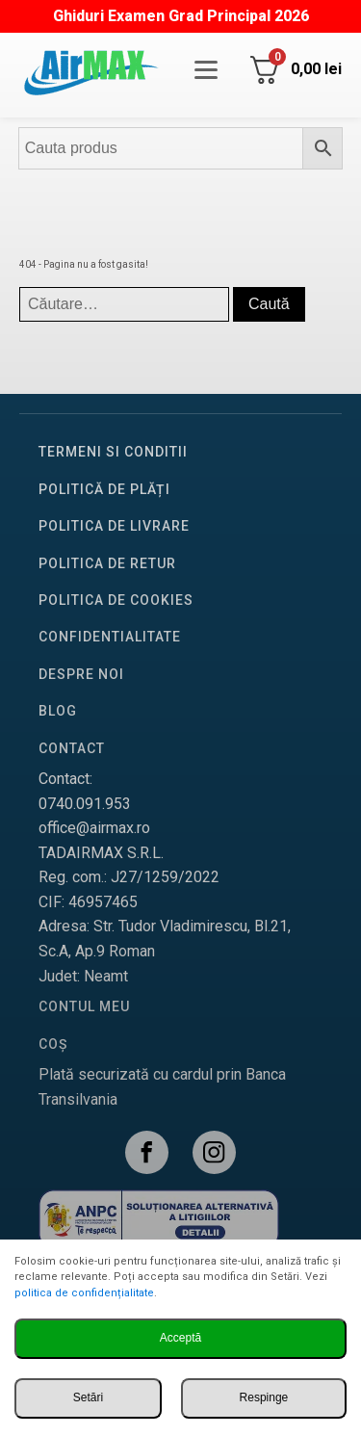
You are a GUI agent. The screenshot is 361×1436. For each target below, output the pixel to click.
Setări (88, 1397)
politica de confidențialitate (84, 1293)
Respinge (264, 1397)
